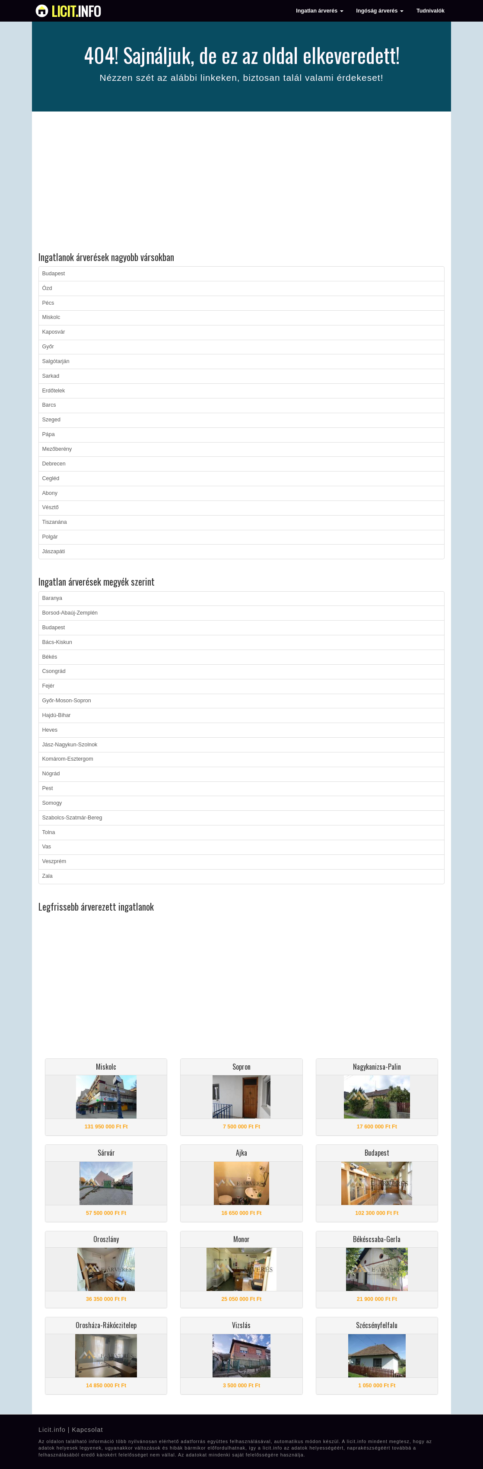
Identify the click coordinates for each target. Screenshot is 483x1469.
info (76, 11)
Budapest (53, 274)
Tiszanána (54, 522)
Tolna (48, 832)
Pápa (48, 434)
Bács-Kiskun (57, 642)
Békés (49, 657)
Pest (47, 788)
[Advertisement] (241, 182)
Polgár (50, 537)
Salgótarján (56, 361)
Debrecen (54, 464)
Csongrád (54, 671)
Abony (49, 493)
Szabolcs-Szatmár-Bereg (72, 818)
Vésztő (50, 507)
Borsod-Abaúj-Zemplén (70, 613)
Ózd (47, 288)
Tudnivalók (430, 11)
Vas (46, 847)
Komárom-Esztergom (67, 759)
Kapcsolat (87, 1429)
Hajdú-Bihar (56, 715)
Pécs (48, 303)
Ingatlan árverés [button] (319, 11)
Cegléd (51, 478)
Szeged (51, 420)
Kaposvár (53, 332)
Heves (49, 730)
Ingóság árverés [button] (380, 11)
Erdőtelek (53, 391)
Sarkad (51, 376)
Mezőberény (57, 449)
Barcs (49, 405)
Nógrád (51, 774)
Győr (48, 347)
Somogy (52, 803)
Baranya (52, 598)
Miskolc (51, 317)
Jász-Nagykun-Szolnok (70, 745)
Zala (47, 876)
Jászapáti (53, 551)
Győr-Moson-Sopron (66, 701)
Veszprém (54, 861)
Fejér (48, 686)
